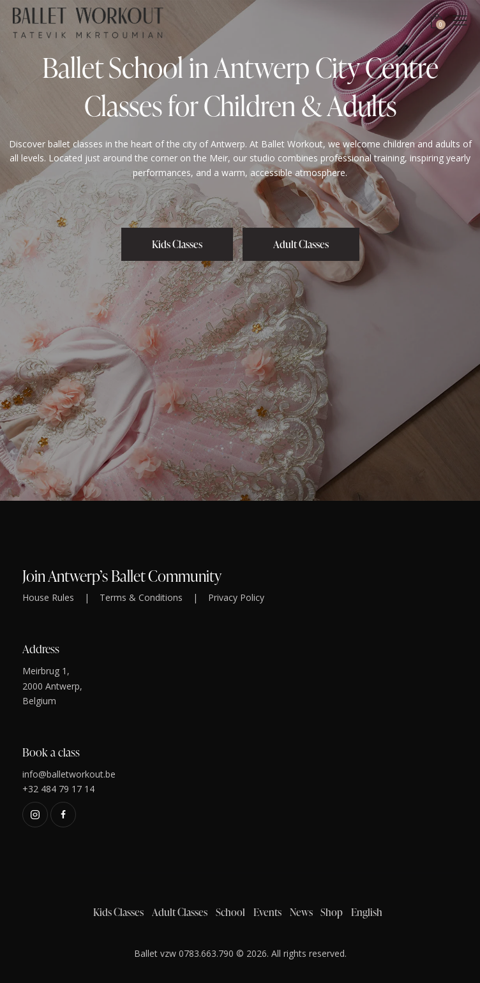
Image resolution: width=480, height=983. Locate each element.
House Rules (48, 597)
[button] (460, 20)
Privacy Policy (236, 597)
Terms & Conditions (141, 597)
